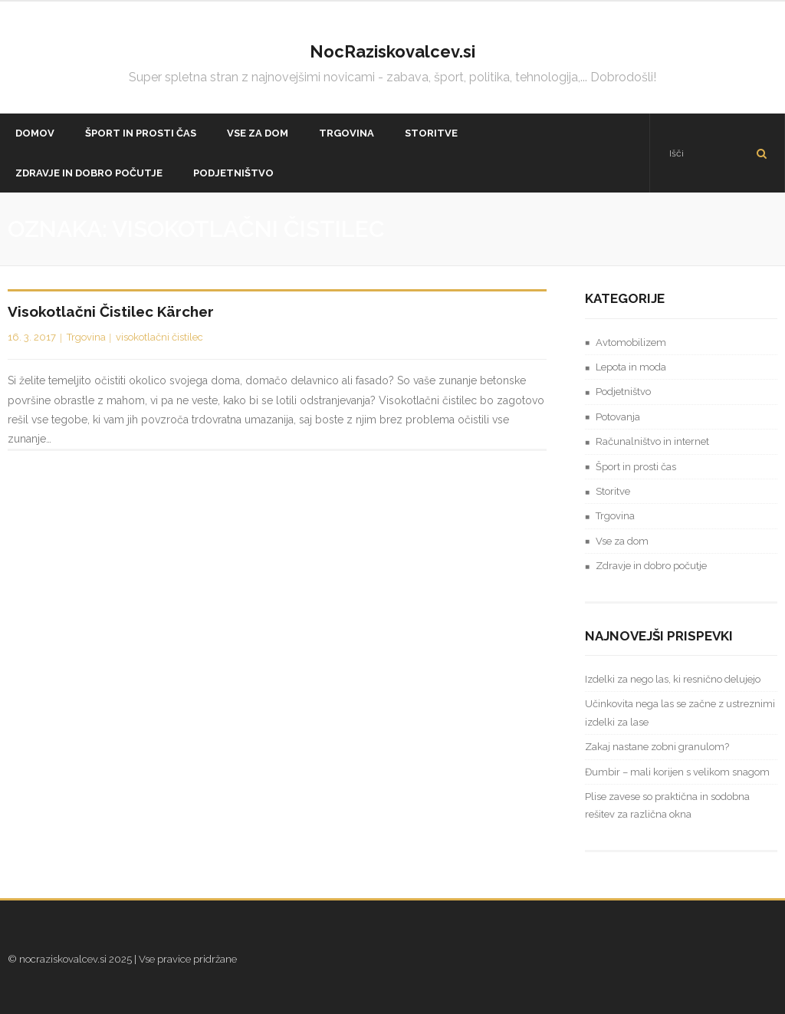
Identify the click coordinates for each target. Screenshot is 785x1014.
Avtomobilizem (631, 342)
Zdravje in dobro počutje (651, 565)
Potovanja (618, 417)
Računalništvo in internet (652, 441)
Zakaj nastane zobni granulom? (657, 746)
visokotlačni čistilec (159, 337)
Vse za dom (622, 541)
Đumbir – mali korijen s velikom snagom (677, 772)
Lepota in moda (631, 367)
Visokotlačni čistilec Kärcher (111, 311)
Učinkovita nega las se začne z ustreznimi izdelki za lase (680, 712)
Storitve (613, 491)
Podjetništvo (623, 391)
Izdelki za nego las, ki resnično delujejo (672, 679)
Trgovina (86, 337)
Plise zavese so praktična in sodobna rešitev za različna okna (667, 805)
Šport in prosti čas (636, 466)
